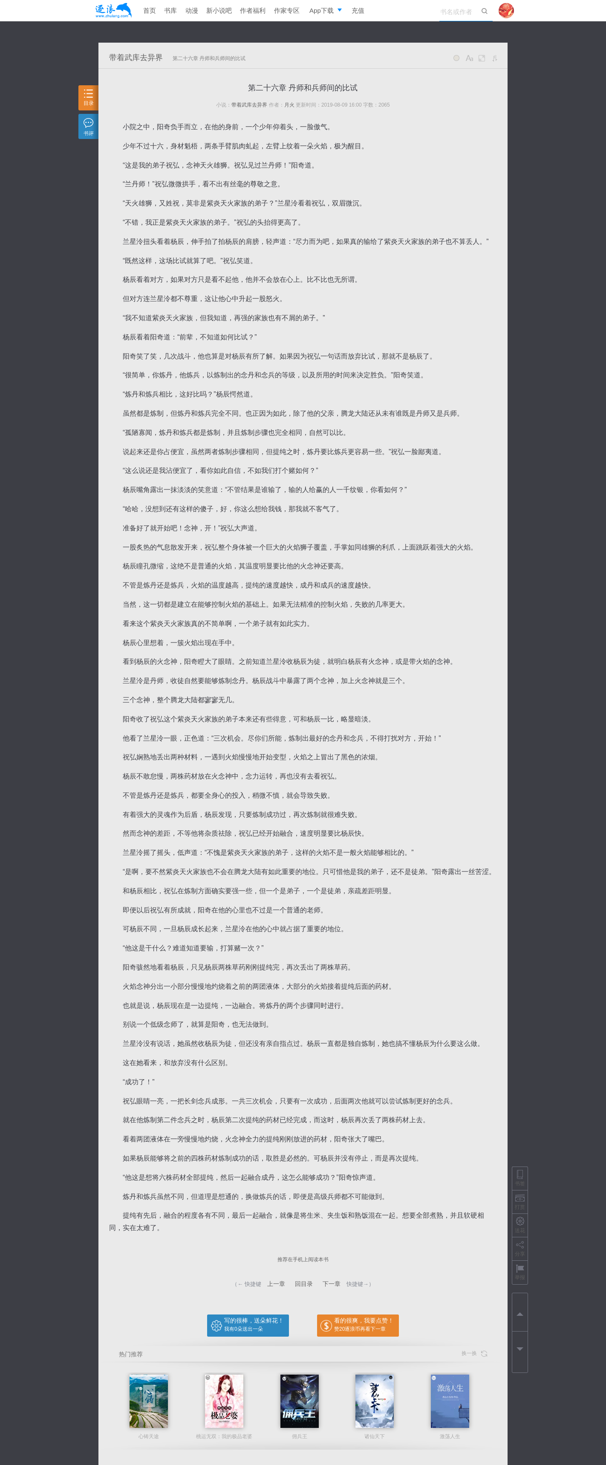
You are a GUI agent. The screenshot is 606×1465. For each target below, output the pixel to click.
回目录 (304, 1283)
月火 (289, 105)
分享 (520, 1248)
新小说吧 (219, 10)
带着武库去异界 (136, 57)
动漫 (191, 10)
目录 (89, 98)
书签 (520, 1178)
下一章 (332, 1283)
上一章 (276, 1283)
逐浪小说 (113, 10)
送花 (520, 1225)
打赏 (520, 1201)
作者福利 (252, 10)
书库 (170, 10)
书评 (89, 127)
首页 (149, 10)
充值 (358, 10)
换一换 (474, 1353)
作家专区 (287, 10)
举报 (520, 1272)
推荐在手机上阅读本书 (303, 1259)
